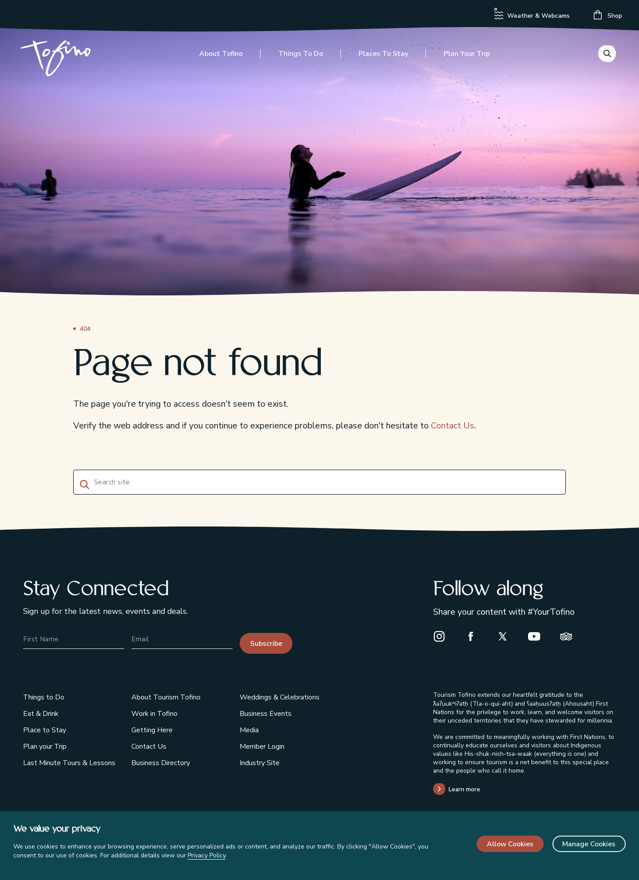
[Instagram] (443, 636)
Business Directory (160, 763)
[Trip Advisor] (570, 636)
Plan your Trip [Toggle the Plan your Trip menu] (467, 56)
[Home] (58, 61)
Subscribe (266, 643)
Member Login (262, 746)
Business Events (266, 714)
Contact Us (452, 426)
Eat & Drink (41, 714)
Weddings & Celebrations (280, 697)
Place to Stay (44, 730)
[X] (506, 636)
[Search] (83, 483)
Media (249, 730)
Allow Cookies (510, 844)
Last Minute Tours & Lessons (69, 763)
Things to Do (43, 697)
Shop (608, 15)
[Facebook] (474, 636)
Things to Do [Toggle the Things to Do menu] (300, 56)
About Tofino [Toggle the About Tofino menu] (221, 56)
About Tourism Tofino (166, 697)
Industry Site (260, 763)
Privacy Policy (206, 855)
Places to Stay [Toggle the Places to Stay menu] (383, 56)
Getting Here (152, 730)
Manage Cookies (588, 844)
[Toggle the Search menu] (607, 55)
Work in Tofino (154, 714)
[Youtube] (538, 636)
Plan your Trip (45, 746)
